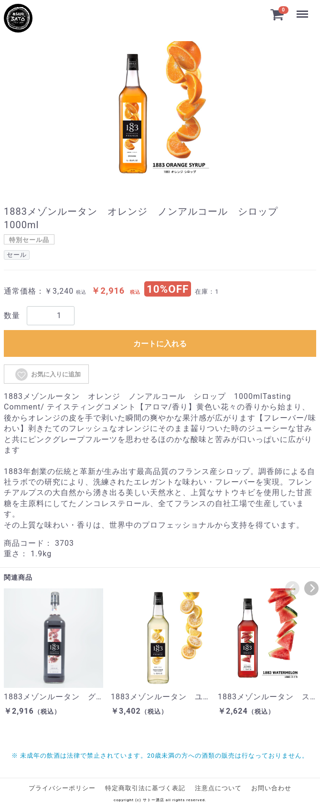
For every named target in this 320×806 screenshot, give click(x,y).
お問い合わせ (271, 788)
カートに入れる (160, 343)
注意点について (218, 788)
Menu (302, 9)
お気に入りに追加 (47, 374)
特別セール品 (29, 239)
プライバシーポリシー (62, 788)
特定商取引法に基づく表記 (145, 788)
